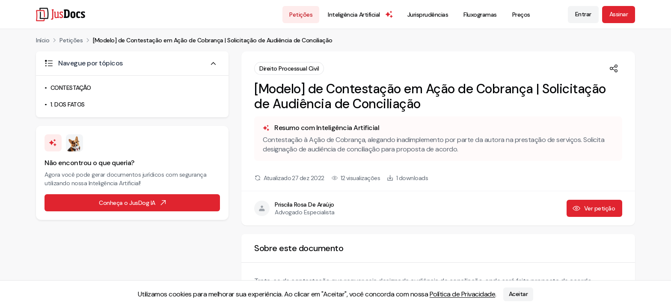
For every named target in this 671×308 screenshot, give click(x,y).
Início (42, 40)
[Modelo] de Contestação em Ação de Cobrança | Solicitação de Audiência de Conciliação (213, 40)
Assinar (618, 14)
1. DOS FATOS (67, 104)
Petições (300, 14)
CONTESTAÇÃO (70, 88)
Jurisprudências (427, 14)
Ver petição (593, 208)
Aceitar (518, 294)
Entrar (583, 14)
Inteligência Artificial (361, 14)
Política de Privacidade (463, 294)
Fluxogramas (480, 14)
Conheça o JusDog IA (133, 202)
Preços (521, 14)
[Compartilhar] (613, 68)
